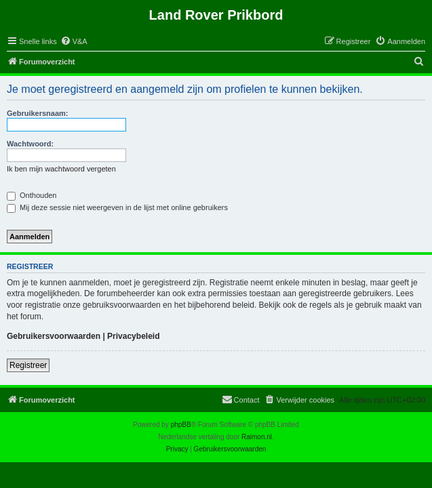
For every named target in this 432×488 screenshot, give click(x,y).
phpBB (181, 424)
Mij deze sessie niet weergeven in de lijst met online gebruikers (117, 207)
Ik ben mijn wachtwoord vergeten (61, 169)
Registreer (28, 365)
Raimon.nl (256, 437)
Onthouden (32, 195)
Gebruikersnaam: (37, 113)
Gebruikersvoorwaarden (53, 336)
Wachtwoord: (30, 144)
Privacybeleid (133, 336)
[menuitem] (73, 41)
